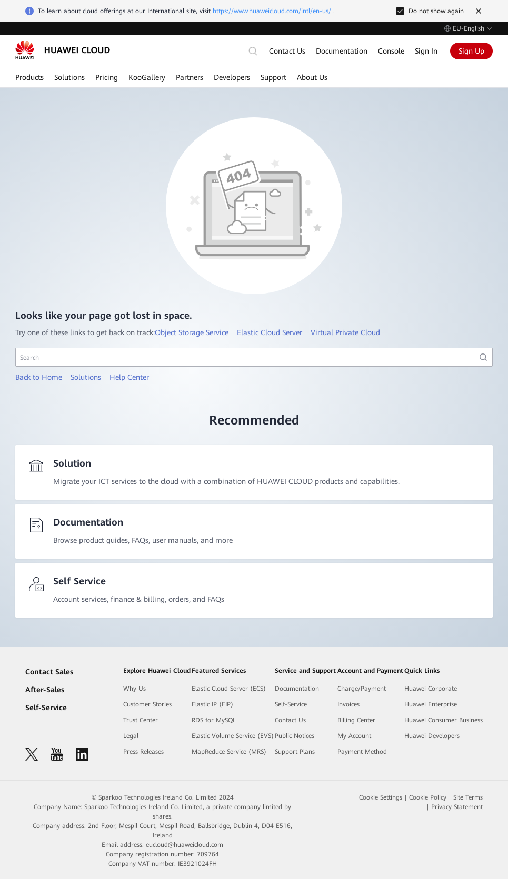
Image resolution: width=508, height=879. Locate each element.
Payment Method (362, 751)
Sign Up (471, 51)
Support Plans (295, 751)
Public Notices (294, 736)
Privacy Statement (457, 807)
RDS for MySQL (214, 720)
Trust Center (140, 720)
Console (391, 51)
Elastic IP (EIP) (212, 704)
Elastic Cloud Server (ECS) (229, 688)
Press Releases (143, 751)
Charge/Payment (361, 688)
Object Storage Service (191, 332)
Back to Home (38, 377)
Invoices (348, 704)
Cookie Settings (380, 797)
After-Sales (44, 689)
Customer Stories (147, 704)
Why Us (134, 688)
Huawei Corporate (430, 688)
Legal (130, 736)
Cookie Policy (427, 797)
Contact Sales (49, 672)
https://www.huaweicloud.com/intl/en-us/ (272, 11)
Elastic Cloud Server (269, 332)
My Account (354, 736)
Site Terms (468, 797)
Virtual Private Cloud (345, 332)
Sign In (426, 51)
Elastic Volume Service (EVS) (233, 736)
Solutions (86, 377)
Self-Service (46, 707)
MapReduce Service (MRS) (229, 751)
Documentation (341, 51)
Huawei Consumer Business (443, 720)
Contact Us (287, 51)
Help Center (129, 377)
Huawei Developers (432, 736)
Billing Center (356, 720)
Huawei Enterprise (430, 704)
